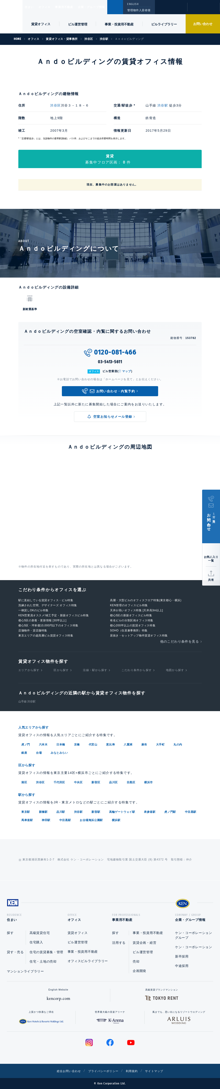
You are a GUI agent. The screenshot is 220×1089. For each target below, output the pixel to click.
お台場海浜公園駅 (91, 818)
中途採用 (182, 966)
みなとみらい (59, 752)
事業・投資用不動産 (119, 24)
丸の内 (177, 744)
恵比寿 (110, 744)
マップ (126, 371)
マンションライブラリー (25, 971)
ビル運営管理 (77, 24)
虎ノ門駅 (170, 810)
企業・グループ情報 (105, 7)
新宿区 (95, 781)
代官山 (93, 744)
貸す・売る (15, 952)
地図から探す (175, 670)
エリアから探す (28, 670)
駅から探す (28, 794)
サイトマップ (159, 1071)
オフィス (50, 7)
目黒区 (131, 781)
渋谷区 (55, 105)
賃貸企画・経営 (144, 942)
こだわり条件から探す (136, 670)
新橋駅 (43, 810)
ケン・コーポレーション (193, 947)
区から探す (61, 670)
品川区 (113, 781)
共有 (211, 579)
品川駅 (60, 810)
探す (10, 933)
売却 (136, 961)
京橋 (77, 744)
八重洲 (128, 744)
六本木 (43, 744)
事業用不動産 (74, 7)
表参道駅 (149, 810)
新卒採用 (182, 956)
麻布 (144, 744)
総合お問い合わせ (64, 1071)
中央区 (78, 781)
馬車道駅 (27, 818)
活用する (119, 942)
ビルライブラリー (164, 24)
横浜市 (148, 781)
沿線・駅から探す (95, 670)
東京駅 (25, 810)
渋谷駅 (162, 105)
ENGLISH (132, 4)
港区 (24, 781)
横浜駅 (116, 818)
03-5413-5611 (110, 361)
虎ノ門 (25, 744)
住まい (31, 7)
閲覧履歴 (171, 10)
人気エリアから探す (36, 727)
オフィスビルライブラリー (88, 961)
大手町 (160, 744)
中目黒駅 (190, 810)
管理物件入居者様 (138, 10)
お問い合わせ (202, 24)
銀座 (24, 752)
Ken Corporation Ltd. (11, 17)
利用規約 (135, 1071)
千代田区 (59, 781)
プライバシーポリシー (103, 1071)
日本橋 (60, 744)
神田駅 (46, 818)
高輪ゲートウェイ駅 (122, 810)
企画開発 (139, 971)
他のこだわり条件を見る (179, 641)
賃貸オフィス (78, 933)
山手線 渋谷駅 (27, 701)
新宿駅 (95, 810)
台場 (39, 752)
